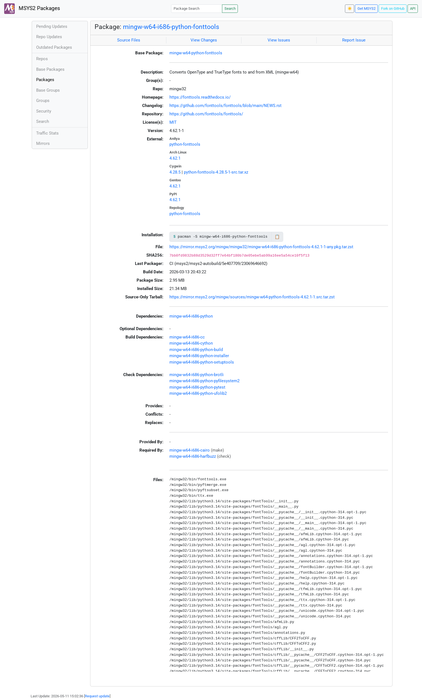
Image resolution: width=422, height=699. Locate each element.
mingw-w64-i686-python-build (196, 349)
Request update (97, 696)
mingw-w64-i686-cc (187, 337)
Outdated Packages (54, 47)
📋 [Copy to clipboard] (277, 236)
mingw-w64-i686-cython (191, 343)
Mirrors (43, 143)
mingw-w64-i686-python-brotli (196, 374)
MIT (173, 122)
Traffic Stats (47, 133)
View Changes (204, 40)
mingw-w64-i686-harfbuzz (192, 456)
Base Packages (50, 69)
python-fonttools (184, 144)
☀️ (349, 8)
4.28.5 (175, 172)
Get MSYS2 (366, 8)
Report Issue (354, 40)
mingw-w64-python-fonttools (195, 52)
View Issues (279, 40)
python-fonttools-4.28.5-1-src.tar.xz (216, 172)
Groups (43, 100)
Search (230, 8)
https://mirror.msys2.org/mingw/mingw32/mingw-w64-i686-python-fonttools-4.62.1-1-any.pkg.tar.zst (261, 246)
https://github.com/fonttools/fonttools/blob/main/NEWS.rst (225, 105)
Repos (42, 58)
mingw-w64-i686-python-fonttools (171, 26)
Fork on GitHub (392, 8)
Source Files (128, 40)
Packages (45, 79)
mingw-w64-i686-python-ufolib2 (198, 393)
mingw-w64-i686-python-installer (199, 355)
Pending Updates (51, 26)
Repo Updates (49, 36)
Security (43, 111)
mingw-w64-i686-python (191, 316)
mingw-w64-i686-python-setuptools (201, 362)
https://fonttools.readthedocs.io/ (200, 97)
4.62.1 (175, 158)
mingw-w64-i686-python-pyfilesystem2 (204, 380)
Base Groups (48, 90)
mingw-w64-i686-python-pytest (197, 387)
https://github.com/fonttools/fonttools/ (206, 113)
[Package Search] (196, 8)
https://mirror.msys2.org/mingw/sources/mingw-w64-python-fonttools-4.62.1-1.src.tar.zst (252, 296)
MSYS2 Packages (32, 8)
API (413, 8)
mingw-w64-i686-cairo (189, 450)
